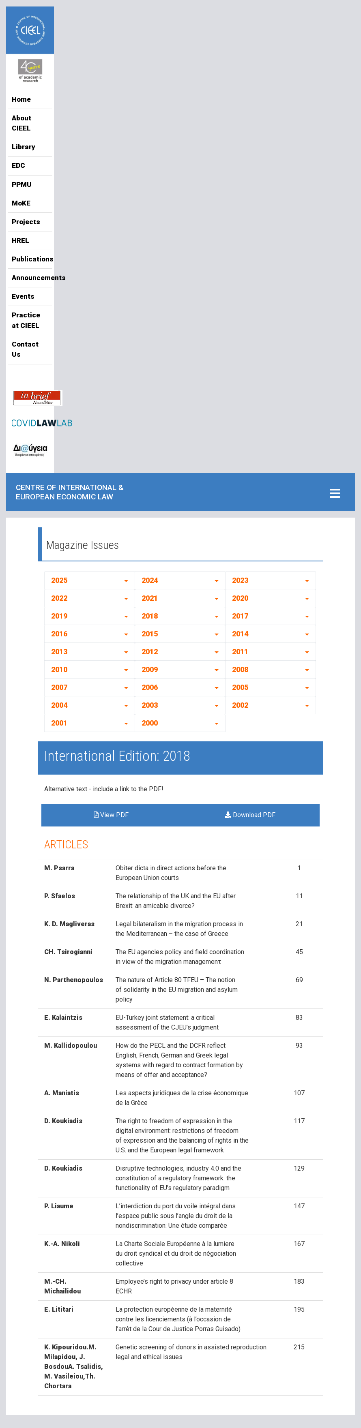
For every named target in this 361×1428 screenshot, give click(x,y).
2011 (240, 651)
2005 (240, 687)
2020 (240, 598)
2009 (150, 669)
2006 (150, 687)
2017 (240, 616)
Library (23, 147)
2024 (150, 580)
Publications (30, 259)
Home (21, 99)
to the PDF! (147, 789)
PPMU (22, 184)
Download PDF (250, 815)
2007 (59, 687)
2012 (150, 651)
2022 (59, 598)
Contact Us (25, 349)
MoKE (21, 203)
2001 (59, 723)
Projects (26, 222)
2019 (59, 616)
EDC (18, 165)
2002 (240, 705)
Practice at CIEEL (26, 320)
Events (23, 296)
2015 (150, 633)
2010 (59, 669)
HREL (20, 240)
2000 (150, 723)
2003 (150, 705)
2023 (240, 580)
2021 (150, 598)
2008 (240, 669)
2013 (59, 651)
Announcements (30, 278)
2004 (59, 705)
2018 (150, 616)
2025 (59, 580)
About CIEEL (21, 123)
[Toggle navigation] (334, 494)
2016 (59, 633)
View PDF (111, 815)
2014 (240, 633)
